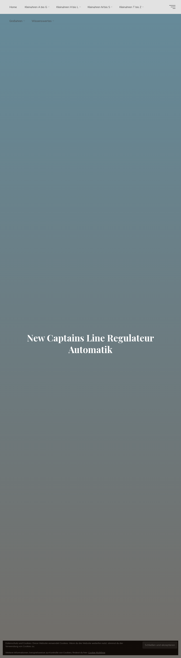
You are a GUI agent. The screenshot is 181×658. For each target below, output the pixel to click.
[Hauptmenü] (172, 7)
